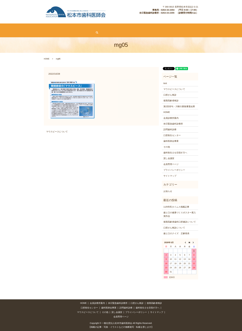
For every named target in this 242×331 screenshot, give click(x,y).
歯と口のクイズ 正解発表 (176, 233)
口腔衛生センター (124, 27)
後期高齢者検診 (84, 27)
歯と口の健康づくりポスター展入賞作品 (179, 214)
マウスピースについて (198, 27)
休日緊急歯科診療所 (44, 27)
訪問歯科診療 (104, 27)
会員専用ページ (10, 32)
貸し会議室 (231, 27)
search (25, 32)
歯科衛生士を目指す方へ (170, 27)
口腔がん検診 (65, 27)
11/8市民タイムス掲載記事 (176, 206)
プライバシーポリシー (174, 170)
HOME (6, 27)
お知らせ (167, 191)
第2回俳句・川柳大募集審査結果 (179, 106)
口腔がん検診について (174, 227)
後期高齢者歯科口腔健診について (179, 221)
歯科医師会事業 (145, 27)
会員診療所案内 (21, 27)
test (165, 83)
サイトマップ (169, 175)
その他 (217, 27)
